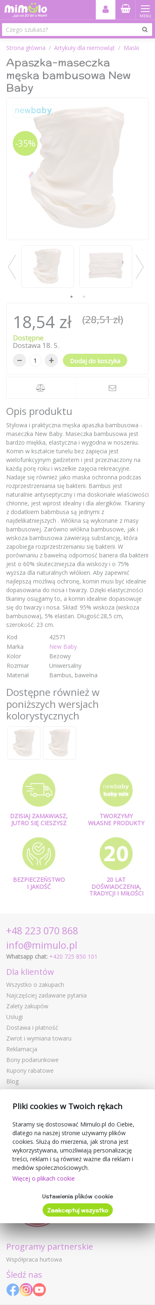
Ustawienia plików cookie (77, 1196)
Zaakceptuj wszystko (77, 1210)
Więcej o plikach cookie (43, 1178)
